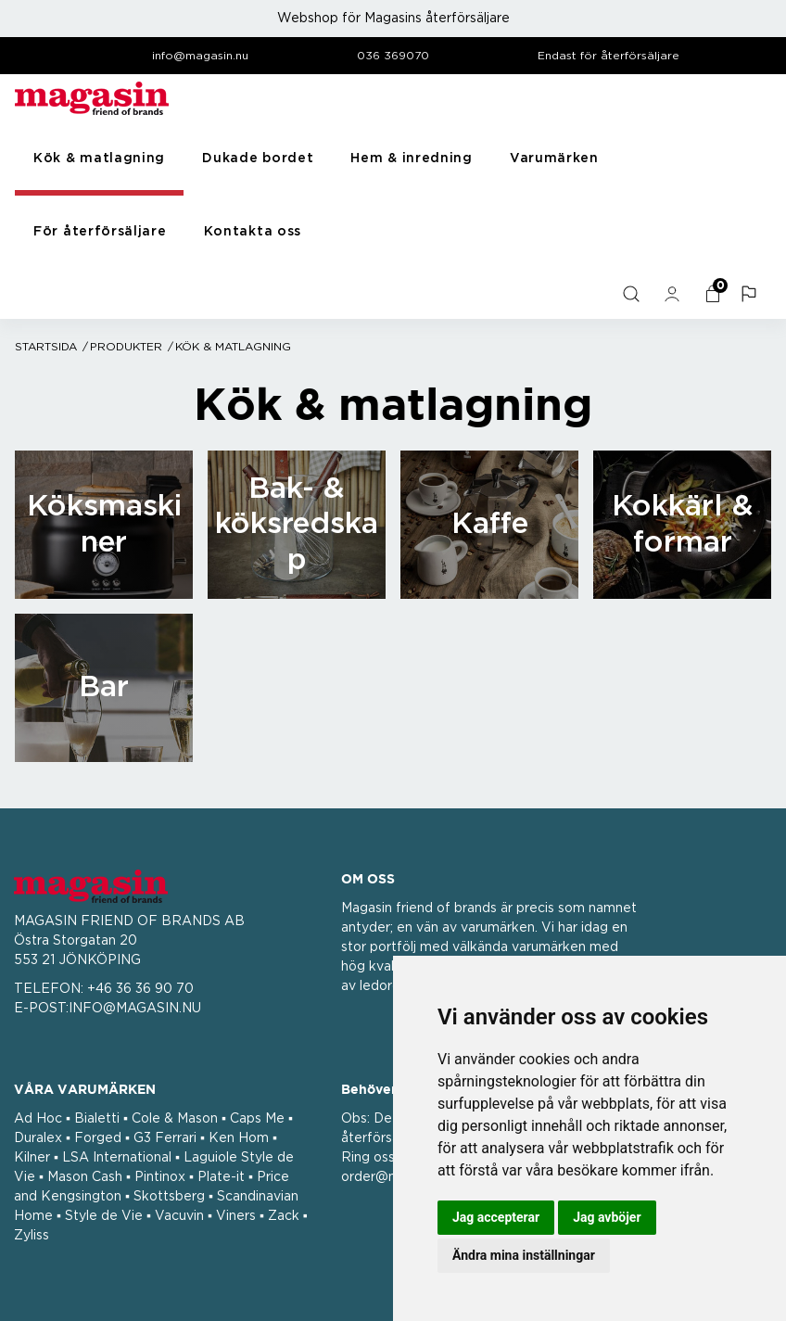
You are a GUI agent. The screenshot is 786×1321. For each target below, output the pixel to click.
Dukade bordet (257, 158)
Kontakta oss (252, 231)
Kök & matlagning (99, 158)
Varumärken (554, 158)
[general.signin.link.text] (673, 294)
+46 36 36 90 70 (140, 989)
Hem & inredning (411, 158)
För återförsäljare (100, 231)
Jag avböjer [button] (606, 1217)
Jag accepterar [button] (495, 1217)
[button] (750, 294)
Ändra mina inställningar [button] (523, 1255)
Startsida (46, 346)
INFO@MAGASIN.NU (135, 1008)
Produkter (126, 346)
